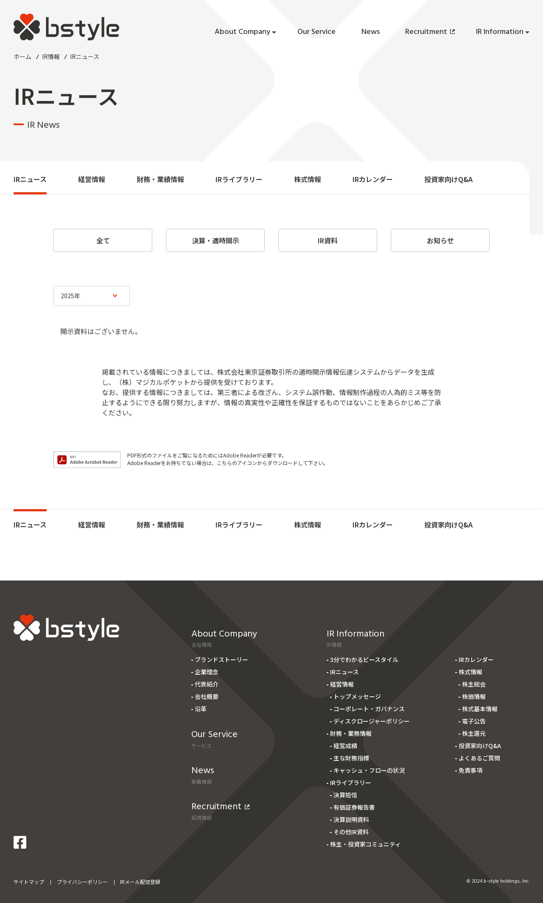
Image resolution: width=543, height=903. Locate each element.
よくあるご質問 (479, 758)
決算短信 (345, 795)
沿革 (201, 708)
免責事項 (470, 770)
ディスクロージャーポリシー (371, 721)
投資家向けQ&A (448, 179)
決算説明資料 (351, 819)
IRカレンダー (373, 179)
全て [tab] (103, 246)
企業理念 (206, 671)
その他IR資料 (351, 831)
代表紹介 (206, 684)
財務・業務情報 (351, 733)
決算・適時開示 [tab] (215, 246)
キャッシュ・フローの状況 (369, 770)
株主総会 (474, 684)
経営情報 (91, 179)
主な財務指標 (351, 758)
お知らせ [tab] (440, 246)
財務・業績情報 (160, 179)
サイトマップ (29, 881)
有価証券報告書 (354, 807)
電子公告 (474, 721)
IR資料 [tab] (328, 246)
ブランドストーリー (221, 659)
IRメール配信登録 (140, 881)
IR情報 (51, 56)
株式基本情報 (480, 708)
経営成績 (345, 745)
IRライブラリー (239, 179)
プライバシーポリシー (82, 881)
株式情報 (307, 179)
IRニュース (30, 179)
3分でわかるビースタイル (364, 659)
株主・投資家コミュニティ (365, 844)
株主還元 (474, 733)
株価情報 (474, 696)
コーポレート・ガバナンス (369, 708)
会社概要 (206, 696)
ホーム (22, 56)
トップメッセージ (357, 696)
